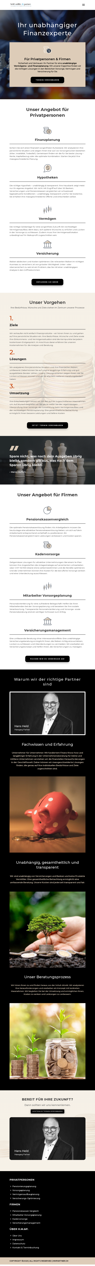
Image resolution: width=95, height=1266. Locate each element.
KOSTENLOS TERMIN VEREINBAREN (47, 1113)
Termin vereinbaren (47, 80)
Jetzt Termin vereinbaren (47, 426)
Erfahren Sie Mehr (47, 282)
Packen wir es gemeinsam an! (47, 660)
